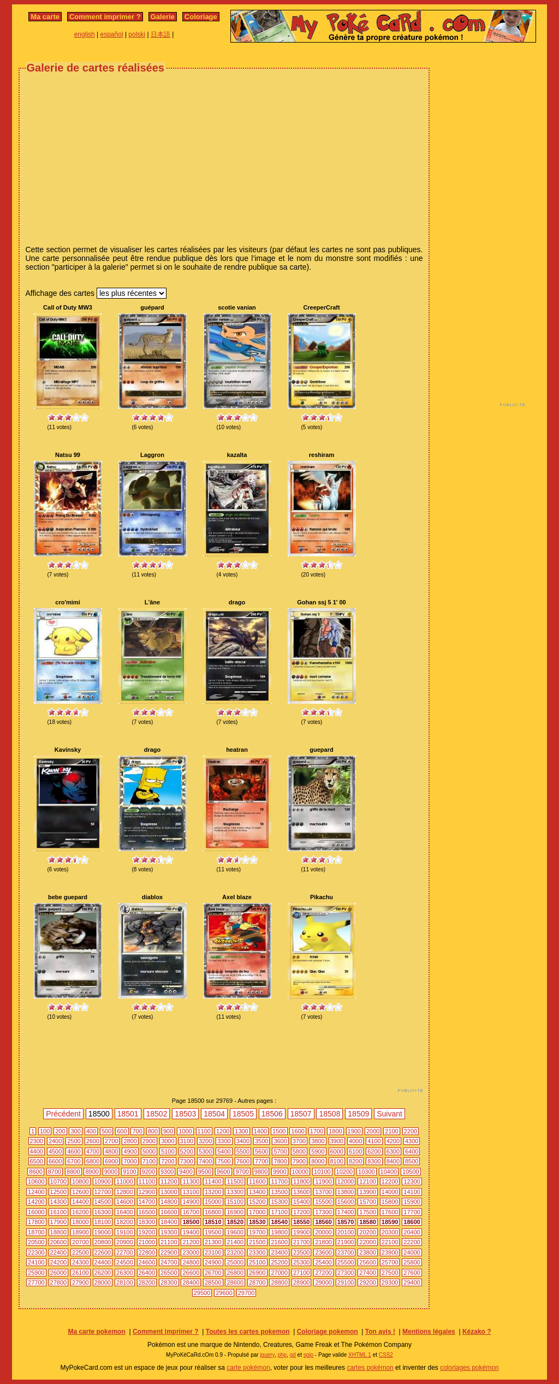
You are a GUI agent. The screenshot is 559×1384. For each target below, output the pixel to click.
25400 (323, 1262)
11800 (301, 1181)
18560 (323, 1222)
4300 (411, 1141)
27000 (279, 1272)
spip (308, 1355)
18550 (301, 1222)
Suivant (389, 1113)
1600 (297, 1131)
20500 (36, 1242)
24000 (411, 1252)
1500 (279, 1131)
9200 (148, 1171)
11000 (124, 1181)
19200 (147, 1232)
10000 (300, 1171)
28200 (147, 1282)
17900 (58, 1222)
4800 (111, 1151)
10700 (58, 1181)
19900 (301, 1232)
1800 (335, 1131)
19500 (213, 1232)
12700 (102, 1192)
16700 (190, 1212)
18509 (358, 1113)
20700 (80, 1242)
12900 (147, 1192)
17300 (323, 1212)
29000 (323, 1282)
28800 (279, 1282)
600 (122, 1131)
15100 (235, 1201)
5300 (205, 1151)
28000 (102, 1282)
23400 (279, 1252)
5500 (242, 1151)
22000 (367, 1242)
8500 (411, 1161)
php (282, 1355)
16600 (168, 1212)
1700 (316, 1131)
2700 (111, 1141)
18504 (214, 1113)
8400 (393, 1161)
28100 (124, 1282)
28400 (190, 1282)
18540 (279, 1222)
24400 (102, 1262)
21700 (301, 1242)
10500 (410, 1171)
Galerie (163, 17)
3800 (317, 1141)
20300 (390, 1232)
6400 (411, 1151)
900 (168, 1131)
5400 (223, 1151)
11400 (213, 1181)
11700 (279, 1181)
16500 (147, 1212)
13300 (235, 1192)
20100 (345, 1232)
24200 (58, 1262)
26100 (80, 1272)
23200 (235, 1252)
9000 (110, 1171)
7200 (167, 1161)
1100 (204, 1131)
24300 (80, 1262)
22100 (390, 1242)
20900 (124, 1242)
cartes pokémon (370, 1367)
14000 (390, 1192)
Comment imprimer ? (105, 17)
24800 (190, 1262)
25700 (390, 1262)
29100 (345, 1282)
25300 (301, 1262)
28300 (168, 1282)
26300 (124, 1272)
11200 (168, 1181)
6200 (373, 1151)
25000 (235, 1262)
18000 (80, 1222)
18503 (185, 1113)
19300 (168, 1232)
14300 (58, 1201)
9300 (167, 1171)
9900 (279, 1171)
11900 (323, 1181)
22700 (124, 1252)
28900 (301, 1282)
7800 (280, 1161)
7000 (129, 1161)
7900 (299, 1161)
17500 (367, 1212)
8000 (317, 1161)
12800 (124, 1192)
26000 (58, 1272)
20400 (411, 1232)
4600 (73, 1151)
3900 (336, 1141)
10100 (322, 1171)
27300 (345, 1272)
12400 (36, 1192)
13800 (345, 1192)
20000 (323, 1232)
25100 (257, 1262)
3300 (223, 1141)
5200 (186, 1151)
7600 (242, 1161)
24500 (124, 1262)
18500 (190, 1222)
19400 (190, 1232)
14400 (80, 1201)
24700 (168, 1262)
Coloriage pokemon (327, 1331)
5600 (261, 1151)
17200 (301, 1212)
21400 (235, 1242)
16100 (58, 1212)
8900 (91, 1171)
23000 (190, 1252)
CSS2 (386, 1355)
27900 (80, 1282)
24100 (36, 1262)
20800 (102, 1242)
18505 (243, 1113)
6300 (393, 1151)
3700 (299, 1141)
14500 (102, 1201)
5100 (167, 1151)
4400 (36, 1151)
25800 (411, 1262)
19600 (235, 1232)
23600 (323, 1252)
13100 (190, 1192)
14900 (190, 1201)
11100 (147, 1181)
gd (293, 1355)
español (111, 34)
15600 (345, 1201)
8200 (355, 1161)
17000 (257, 1212)
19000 (102, 1232)
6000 (336, 1151)
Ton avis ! (380, 1331)
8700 (54, 1171)
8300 (373, 1161)
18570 (345, 1222)
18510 (213, 1222)
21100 (168, 1242)
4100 (373, 1141)
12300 (411, 1181)
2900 (149, 1141)
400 (91, 1131)
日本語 (160, 34)
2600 (92, 1141)
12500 (58, 1192)
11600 (257, 1181)
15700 (367, 1201)
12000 (345, 1181)
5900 (317, 1151)
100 (45, 1131)
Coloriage (201, 17)
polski (136, 34)
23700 (345, 1252)
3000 (167, 1141)
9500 (204, 1171)
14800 (168, 1201)
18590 (390, 1222)
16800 (213, 1212)
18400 (168, 1222)
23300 (257, 1252)
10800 (80, 1181)
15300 (279, 1201)
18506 (272, 1113)
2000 (372, 1131)
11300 (190, 1181)
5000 (149, 1151)
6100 (355, 1151)
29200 (367, 1282)
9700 (241, 1171)
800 (153, 1131)
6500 (36, 1161)
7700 (261, 1161)
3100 (186, 1141)
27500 (390, 1272)
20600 (58, 1242)
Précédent (63, 1113)
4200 (393, 1141)
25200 (279, 1262)
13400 (257, 1192)
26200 (102, 1272)
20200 (367, 1232)
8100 (336, 1161)
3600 (280, 1141)
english (84, 34)
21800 (323, 1242)
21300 (213, 1242)
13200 (213, 1192)
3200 (205, 1141)
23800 (367, 1252)
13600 (301, 1192)
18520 (235, 1222)
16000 (36, 1212)
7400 (205, 1161)
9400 (185, 1171)
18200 (124, 1222)
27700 (36, 1282)
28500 (213, 1282)
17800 (36, 1222)
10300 (366, 1171)
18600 (411, 1222)
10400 (388, 1171)
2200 (410, 1131)
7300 (186, 1161)
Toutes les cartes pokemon (248, 1331)
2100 (391, 1131)
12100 (367, 1181)
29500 (202, 1293)
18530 (257, 1222)
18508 (329, 1113)
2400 (55, 1141)
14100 (411, 1192)
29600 (224, 1293)
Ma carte (45, 17)
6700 (73, 1161)
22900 (168, 1252)
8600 (35, 1171)
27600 (411, 1272)
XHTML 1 (359, 1355)
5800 (299, 1151)
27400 (367, 1272)
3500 (261, 1141)
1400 (260, 1131)
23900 (390, 1252)
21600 (279, 1242)
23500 (301, 1252)
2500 (73, 1141)
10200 (344, 1171)
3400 (242, 1141)
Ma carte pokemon (96, 1331)
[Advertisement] (224, 161)
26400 (147, 1272)
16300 (102, 1212)
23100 (213, 1252)
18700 (36, 1232)
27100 (301, 1272)
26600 (190, 1272)
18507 (301, 1113)
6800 (92, 1161)
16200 (80, 1212)
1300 (241, 1131)
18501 (128, 1113)
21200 (190, 1242)
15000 (213, 1201)
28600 (235, 1282)
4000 (355, 1141)
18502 (157, 1113)
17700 (411, 1212)
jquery (267, 1355)
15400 (301, 1201)
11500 (235, 1181)
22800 (147, 1252)
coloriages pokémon (469, 1367)
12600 (80, 1192)
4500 (55, 1151)
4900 (129, 1151)
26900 (257, 1272)
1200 (222, 1131)
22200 (411, 1242)
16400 (124, 1212)
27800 (58, 1282)
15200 (257, 1201)
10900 (102, 1181)
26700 (213, 1272)
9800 (260, 1171)
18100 (102, 1222)
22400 (58, 1252)
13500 (279, 1192)
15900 (411, 1201)
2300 (36, 1141)
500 (106, 1131)
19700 (257, 1232)
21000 (147, 1242)
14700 (147, 1201)
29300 (390, 1282)
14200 (36, 1201)
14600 (124, 1201)
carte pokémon (248, 1367)
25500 (345, 1262)
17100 (279, 1212)
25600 (367, 1262)
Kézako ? (476, 1331)
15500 (323, 1201)
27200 (323, 1272)
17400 (345, 1212)
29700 (246, 1293)
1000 (185, 1131)
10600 (36, 1181)
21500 (257, 1242)
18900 (80, 1232)
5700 (280, 1151)
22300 (36, 1252)
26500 (168, 1272)
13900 (367, 1192)
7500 (223, 1161)
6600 (55, 1161)
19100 (124, 1232)
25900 (36, 1272)
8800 (73, 1171)
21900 (345, 1242)
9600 (223, 1171)
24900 (213, 1262)
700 (137, 1131)
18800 (58, 1232)
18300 (147, 1222)
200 (60, 1131)
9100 (129, 1171)
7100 (149, 1161)
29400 (411, 1282)
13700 (323, 1192)
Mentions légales (428, 1331)
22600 (102, 1252)
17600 (390, 1212)
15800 (390, 1201)
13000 (168, 1192)
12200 (390, 1181)
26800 (235, 1272)
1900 (354, 1131)
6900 (111, 1161)
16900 (235, 1212)
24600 (147, 1262)
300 (75, 1131)
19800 (279, 1232)
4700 (92, 1151)
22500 (80, 1252)
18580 (367, 1222)
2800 (129, 1141)
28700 (257, 1282)
